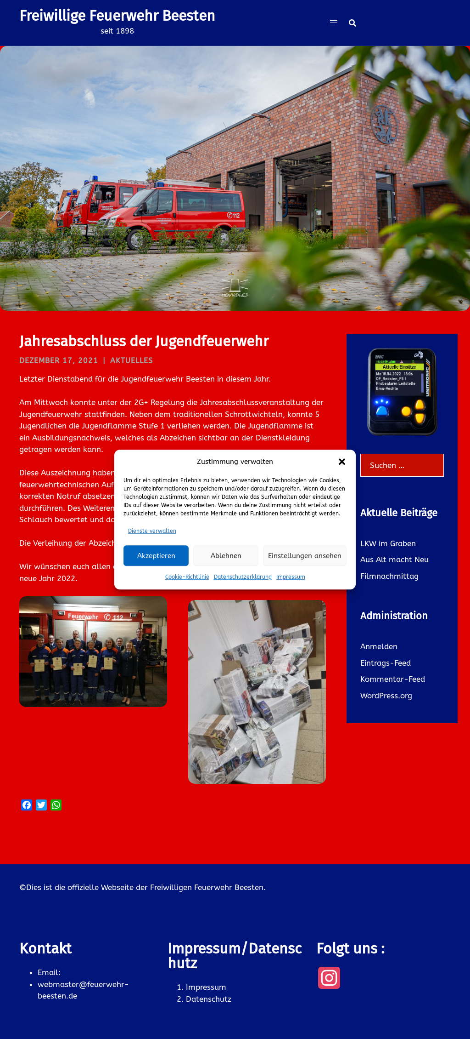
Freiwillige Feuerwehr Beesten (117, 15)
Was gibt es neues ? (235, 213)
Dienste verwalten (152, 531)
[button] (342, 462)
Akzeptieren (156, 556)
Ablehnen (226, 556)
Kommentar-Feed (392, 679)
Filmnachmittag (389, 576)
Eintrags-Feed (385, 663)
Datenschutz (208, 999)
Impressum (290, 577)
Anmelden (378, 646)
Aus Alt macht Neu (394, 559)
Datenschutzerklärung (243, 577)
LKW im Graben (388, 543)
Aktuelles (131, 360)
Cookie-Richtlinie (187, 577)
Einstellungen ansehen (304, 556)
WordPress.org (386, 695)
